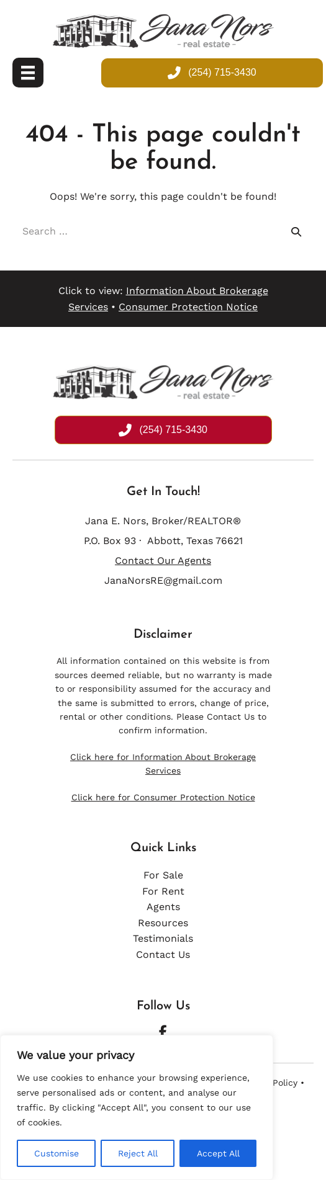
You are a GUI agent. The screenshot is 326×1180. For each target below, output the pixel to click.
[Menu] (27, 72)
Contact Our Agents (163, 560)
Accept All (218, 1153)
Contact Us (231, 717)
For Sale (163, 875)
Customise (56, 1153)
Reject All (138, 1153)
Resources (163, 923)
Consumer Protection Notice (188, 307)
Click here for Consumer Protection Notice (163, 797)
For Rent (163, 891)
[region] (136, 1107)
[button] (163, 1032)
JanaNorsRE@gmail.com (163, 580)
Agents (163, 907)
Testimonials (163, 938)
